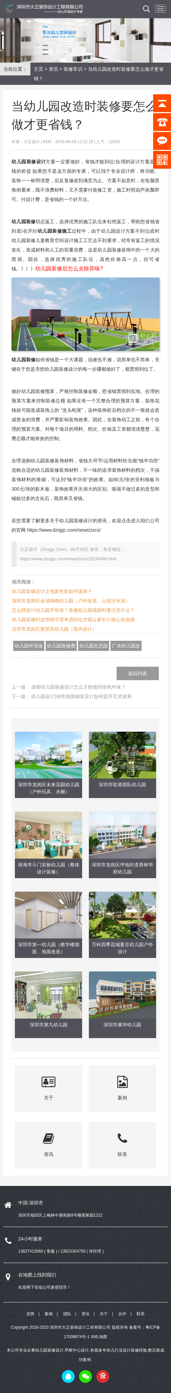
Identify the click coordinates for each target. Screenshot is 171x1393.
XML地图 (99, 1336)
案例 (49, 1314)
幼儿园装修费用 (61, 647)
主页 (38, 69)
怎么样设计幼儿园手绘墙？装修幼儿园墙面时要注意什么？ (73, 610)
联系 (141, 1314)
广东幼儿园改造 (126, 647)
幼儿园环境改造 (29, 647)
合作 (122, 1314)
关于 (104, 1314)
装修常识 (73, 69)
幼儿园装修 (23, 221)
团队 (67, 1314)
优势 (30, 1314)
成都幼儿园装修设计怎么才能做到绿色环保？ (78, 687)
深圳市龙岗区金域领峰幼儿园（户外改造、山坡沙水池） (71, 600)
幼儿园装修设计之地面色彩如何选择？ (52, 591)
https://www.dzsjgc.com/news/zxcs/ (64, 530)
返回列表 (137, 673)
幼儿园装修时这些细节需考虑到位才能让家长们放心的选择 (73, 619)
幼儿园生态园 (93, 646)
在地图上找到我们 (37, 1275)
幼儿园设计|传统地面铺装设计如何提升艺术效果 (81, 696)
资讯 (53, 69)
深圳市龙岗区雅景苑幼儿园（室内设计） (54, 629)
